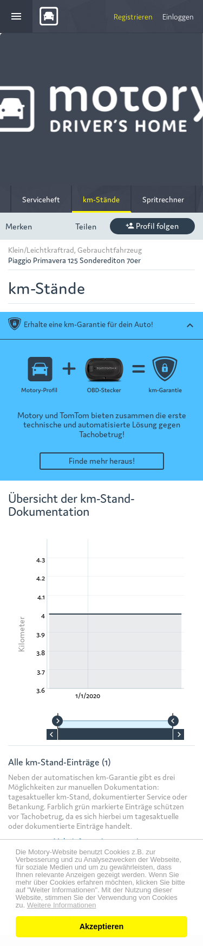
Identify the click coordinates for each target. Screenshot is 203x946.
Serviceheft (41, 199)
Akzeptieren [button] (102, 926)
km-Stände (101, 199)
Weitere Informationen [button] (61, 905)
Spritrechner (163, 199)
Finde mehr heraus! (102, 460)
